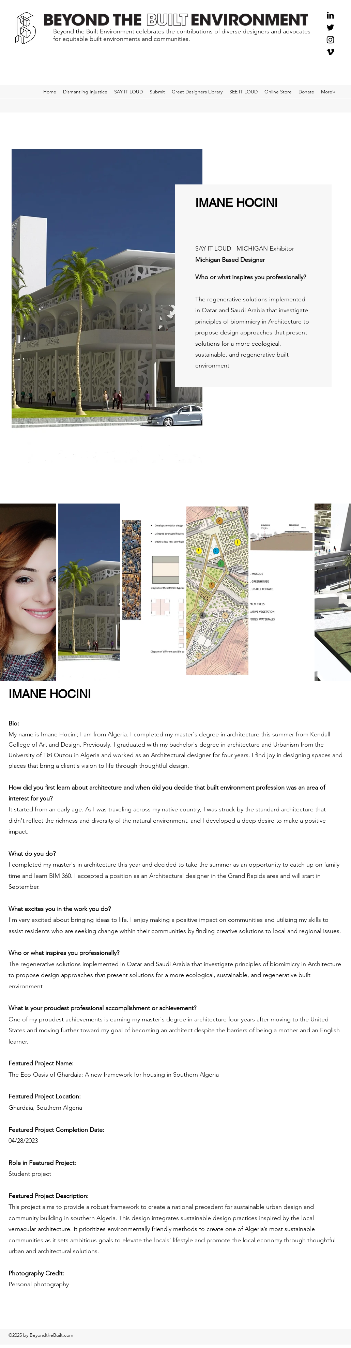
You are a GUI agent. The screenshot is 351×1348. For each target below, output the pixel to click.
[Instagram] (330, 40)
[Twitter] (330, 27)
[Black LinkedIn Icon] (330, 15)
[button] (334, 91)
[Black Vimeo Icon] (330, 52)
